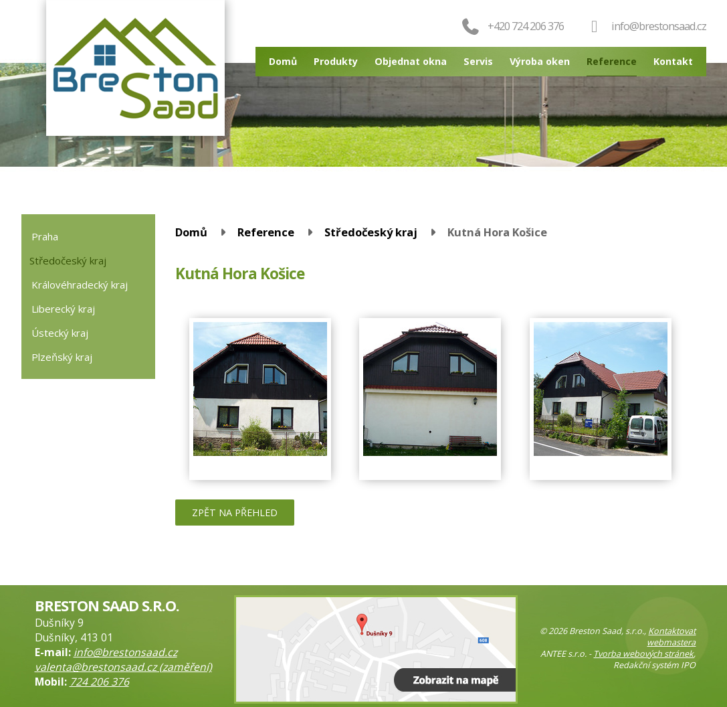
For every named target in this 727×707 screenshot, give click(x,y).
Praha (44, 236)
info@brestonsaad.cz (658, 25)
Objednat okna (411, 61)
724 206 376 (99, 681)
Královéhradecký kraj (79, 284)
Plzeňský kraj (61, 357)
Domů (283, 61)
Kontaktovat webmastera (671, 636)
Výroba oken (540, 61)
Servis (478, 61)
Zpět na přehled (235, 512)
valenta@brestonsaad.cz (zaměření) (123, 666)
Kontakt (673, 61)
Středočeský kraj (370, 232)
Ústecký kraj (59, 332)
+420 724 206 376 (512, 25)
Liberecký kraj (63, 308)
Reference (612, 61)
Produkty (336, 61)
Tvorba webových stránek (643, 653)
